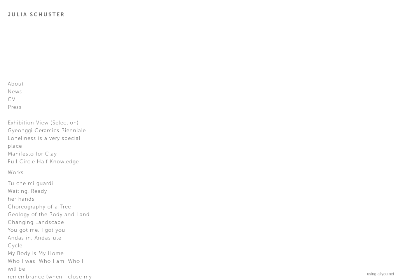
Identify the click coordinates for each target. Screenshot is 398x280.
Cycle (15, 245)
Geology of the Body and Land (49, 214)
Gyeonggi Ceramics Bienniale (47, 130)
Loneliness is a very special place (44, 142)
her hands (21, 199)
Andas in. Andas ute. (35, 238)
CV (12, 99)
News (15, 91)
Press (15, 107)
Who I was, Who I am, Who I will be (46, 265)
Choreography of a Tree (39, 207)
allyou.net (385, 274)
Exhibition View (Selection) (43, 123)
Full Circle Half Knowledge (43, 161)
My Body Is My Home (36, 253)
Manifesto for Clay (32, 154)
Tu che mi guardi (30, 183)
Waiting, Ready (27, 191)
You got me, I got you (36, 230)
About (16, 84)
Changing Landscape (36, 222)
